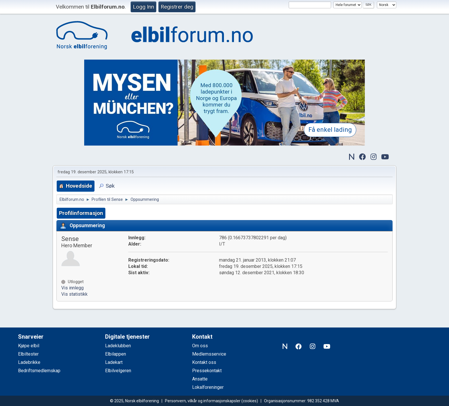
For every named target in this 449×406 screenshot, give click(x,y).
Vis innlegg (72, 288)
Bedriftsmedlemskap (39, 370)
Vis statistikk (74, 294)
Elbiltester (28, 354)
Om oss (200, 345)
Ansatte (200, 379)
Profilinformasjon (81, 213)
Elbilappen (115, 354)
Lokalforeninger (208, 387)
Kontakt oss (204, 362)
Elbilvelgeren (118, 370)
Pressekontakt (207, 370)
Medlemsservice (209, 354)
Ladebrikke (29, 362)
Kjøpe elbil (28, 345)
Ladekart (114, 362)
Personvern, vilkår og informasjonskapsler (203, 401)
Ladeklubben (118, 345)
